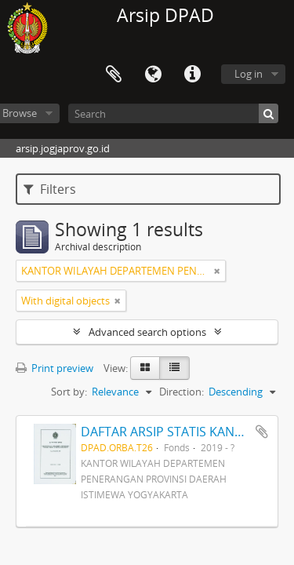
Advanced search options (147, 332)
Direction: (181, 392)
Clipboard (113, 74)
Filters (50, 189)
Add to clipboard (262, 431)
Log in (248, 74)
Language (152, 74)
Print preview (54, 368)
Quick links (192, 74)
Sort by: (69, 392)
